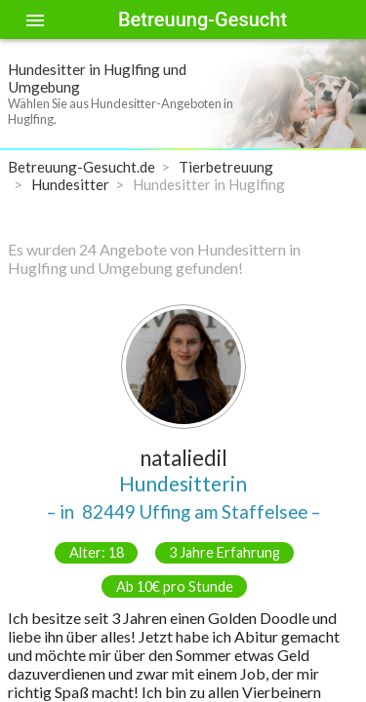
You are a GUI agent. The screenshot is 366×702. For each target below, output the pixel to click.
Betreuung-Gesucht (202, 19)
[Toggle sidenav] (35, 19)
